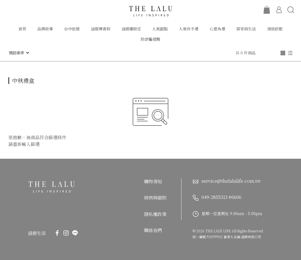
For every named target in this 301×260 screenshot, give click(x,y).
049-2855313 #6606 (221, 197)
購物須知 (153, 181)
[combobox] (18, 80)
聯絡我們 (153, 230)
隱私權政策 (155, 214)
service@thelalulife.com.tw (231, 181)
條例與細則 (155, 197)
